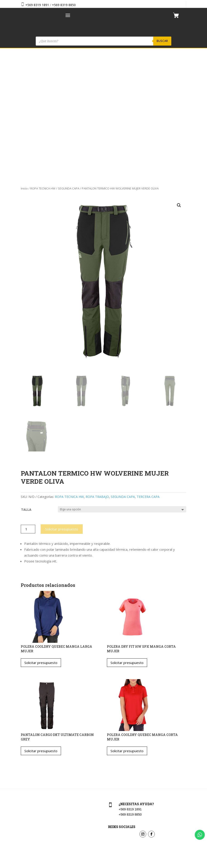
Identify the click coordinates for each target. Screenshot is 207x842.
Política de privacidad (122, 783)
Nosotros (26, 773)
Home (24, 754)
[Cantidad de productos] (28, 402)
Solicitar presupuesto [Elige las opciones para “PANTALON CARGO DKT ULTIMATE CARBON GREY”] (40, 624)
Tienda (25, 764)
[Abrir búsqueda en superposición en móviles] (103, 41)
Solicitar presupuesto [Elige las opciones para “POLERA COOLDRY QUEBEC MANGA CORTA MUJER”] (127, 624)
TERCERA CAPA (148, 370)
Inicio (24, 62)
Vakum (130, 839)
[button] (179, 79)
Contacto (26, 783)
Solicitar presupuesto (61, 402)
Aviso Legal (115, 773)
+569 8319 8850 (64, 5)
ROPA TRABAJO (97, 370)
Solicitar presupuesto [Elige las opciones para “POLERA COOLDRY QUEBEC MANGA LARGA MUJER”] (40, 536)
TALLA (26, 383)
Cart (110, 754)
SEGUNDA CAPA (68, 62)
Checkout (114, 764)
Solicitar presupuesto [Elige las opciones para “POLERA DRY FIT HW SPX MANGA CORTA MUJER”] (127, 536)
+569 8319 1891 (37, 5)
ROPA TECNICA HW (42, 62)
